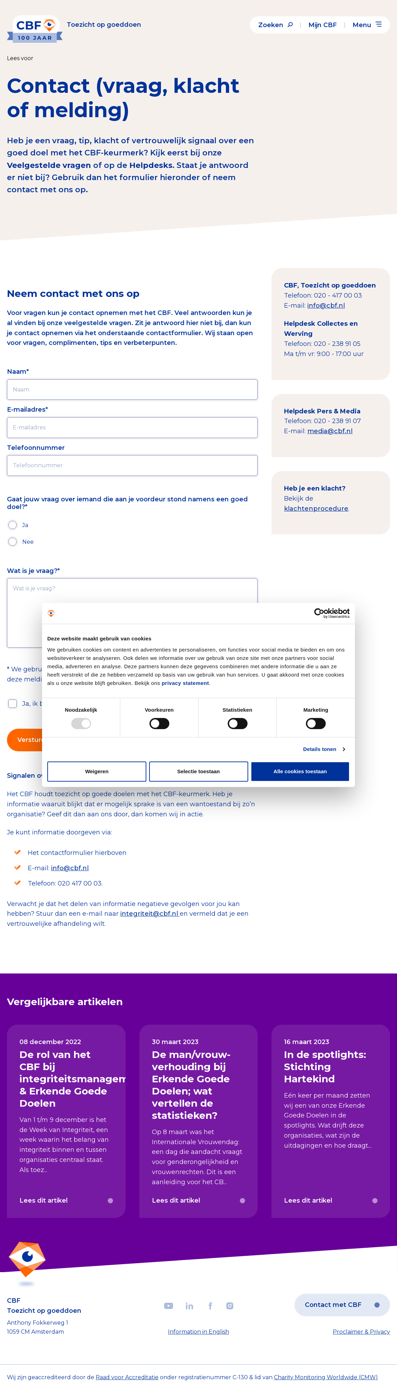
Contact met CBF (342, 1305)
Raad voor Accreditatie (127, 1377)
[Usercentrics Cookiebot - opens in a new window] (319, 613)
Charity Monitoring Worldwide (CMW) (326, 1377)
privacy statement (185, 683)
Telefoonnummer (36, 448)
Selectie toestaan (198, 771)
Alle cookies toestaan (300, 771)
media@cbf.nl (330, 431)
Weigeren (96, 771)
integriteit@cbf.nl (150, 914)
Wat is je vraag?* (33, 571)
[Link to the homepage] (74, 25)
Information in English (198, 1331)
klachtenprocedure (316, 508)
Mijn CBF (322, 25)
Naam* (18, 371)
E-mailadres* (27, 409)
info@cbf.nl (70, 868)
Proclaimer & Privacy (361, 1331)
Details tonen (319, 749)
